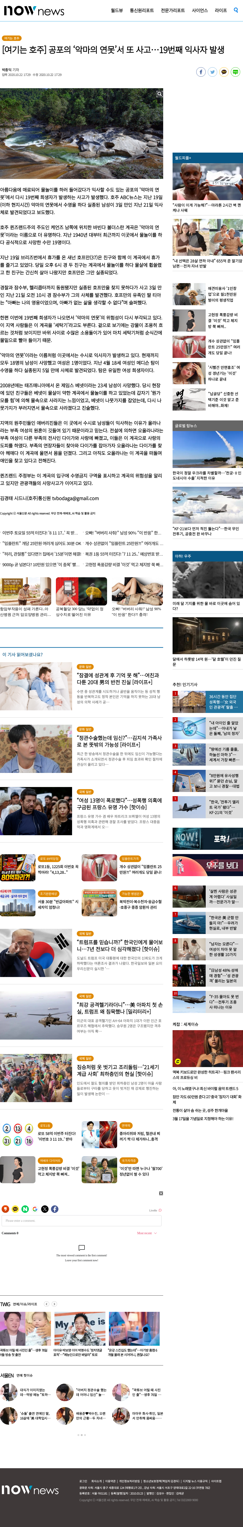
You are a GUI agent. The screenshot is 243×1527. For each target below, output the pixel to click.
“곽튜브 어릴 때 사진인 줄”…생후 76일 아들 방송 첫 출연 (77, 1352)
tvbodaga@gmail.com (75, 498)
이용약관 (110, 1481)
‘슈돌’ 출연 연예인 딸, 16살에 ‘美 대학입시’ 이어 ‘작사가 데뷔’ (35, 1418)
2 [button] (82, 1435)
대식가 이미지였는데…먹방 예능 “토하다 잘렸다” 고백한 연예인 (35, 1395)
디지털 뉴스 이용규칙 (195, 1481)
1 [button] (78, 1435)
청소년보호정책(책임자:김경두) (161, 1481)
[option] (78, 1335)
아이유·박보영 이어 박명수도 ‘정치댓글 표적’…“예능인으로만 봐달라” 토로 (132, 1352)
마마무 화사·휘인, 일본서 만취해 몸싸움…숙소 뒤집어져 (147, 1418)
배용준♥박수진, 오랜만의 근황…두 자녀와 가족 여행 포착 (90, 1418)
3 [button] (85, 1435)
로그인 (83, 1481)
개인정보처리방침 (129, 1481)
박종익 (7, 69)
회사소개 (96, 1481)
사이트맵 (216, 1481)
